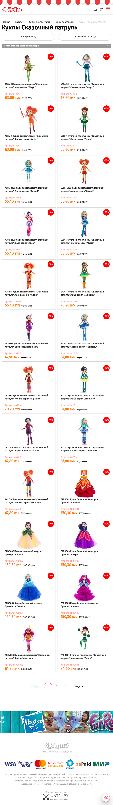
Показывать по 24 (85, 36)
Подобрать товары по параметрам (22, 45)
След (78, 686)
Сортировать (28, 36)
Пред (35, 686)
